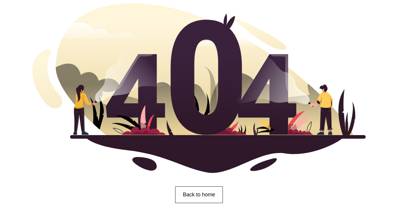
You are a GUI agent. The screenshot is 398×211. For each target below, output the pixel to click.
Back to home (199, 195)
